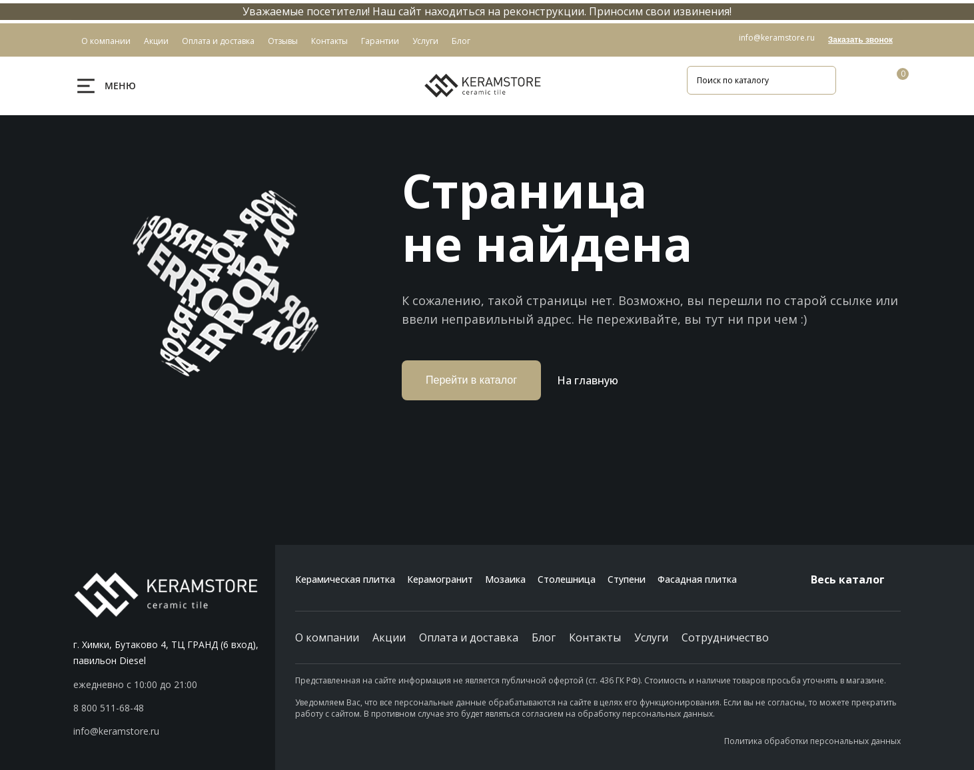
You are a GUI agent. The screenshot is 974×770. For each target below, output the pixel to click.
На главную (587, 380)
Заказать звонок (860, 40)
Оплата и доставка (468, 637)
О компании (327, 637)
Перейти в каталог (471, 380)
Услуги (651, 637)
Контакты (595, 637)
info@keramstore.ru (777, 37)
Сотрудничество (725, 637)
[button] (174, 708)
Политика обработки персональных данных (812, 741)
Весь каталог (856, 579)
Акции (389, 637)
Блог (544, 637)
